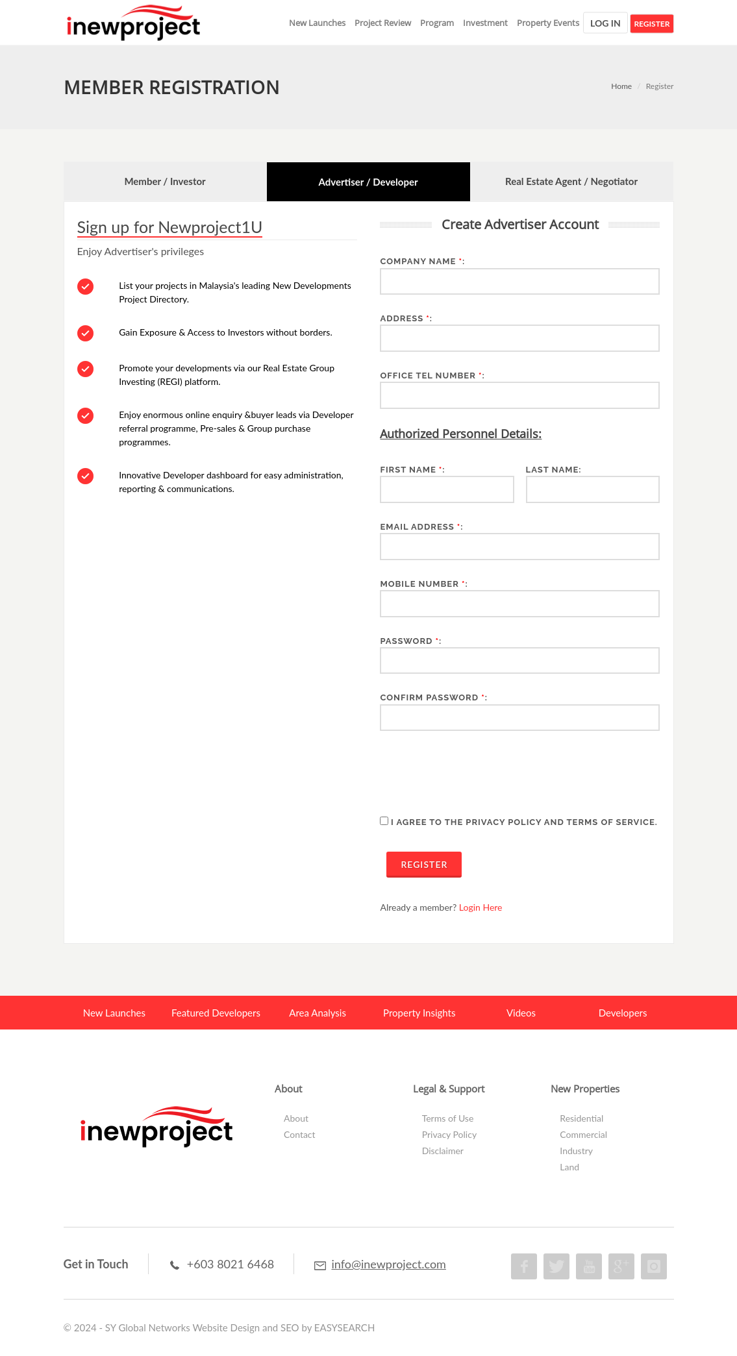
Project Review (383, 23)
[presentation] (478, 772)
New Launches (317, 23)
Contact (300, 1134)
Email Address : (421, 527)
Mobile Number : (424, 584)
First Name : (412, 470)
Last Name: (554, 470)
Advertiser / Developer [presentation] (368, 182)
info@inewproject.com (388, 1264)
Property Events (548, 23)
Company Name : (422, 261)
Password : (411, 641)
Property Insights (419, 1012)
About (296, 1118)
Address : (406, 318)
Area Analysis (317, 1012)
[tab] (165, 181)
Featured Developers (215, 1012)
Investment (485, 23)
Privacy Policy (449, 1134)
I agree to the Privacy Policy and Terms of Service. (524, 822)
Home (621, 86)
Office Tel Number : (432, 375)
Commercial (583, 1134)
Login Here (481, 907)
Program (437, 23)
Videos (521, 1012)
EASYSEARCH (344, 1327)
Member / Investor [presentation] (164, 181)
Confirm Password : (433, 697)
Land (569, 1166)
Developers (623, 1012)
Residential (581, 1118)
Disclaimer (443, 1150)
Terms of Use (448, 1118)
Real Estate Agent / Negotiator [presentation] (571, 181)
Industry (576, 1150)
